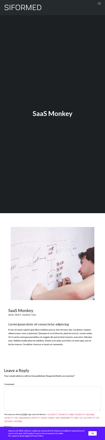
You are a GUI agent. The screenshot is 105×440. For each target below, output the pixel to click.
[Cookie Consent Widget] (52, 433)
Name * (8, 426)
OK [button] (92, 433)
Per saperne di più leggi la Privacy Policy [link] (25, 436)
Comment (9, 384)
